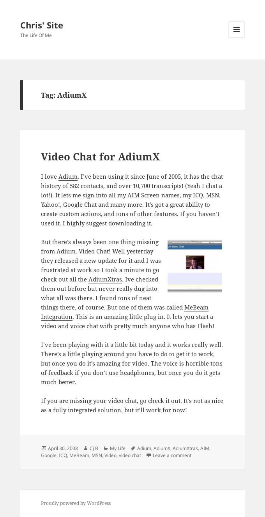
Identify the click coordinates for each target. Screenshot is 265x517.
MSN (97, 455)
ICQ (63, 455)
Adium (68, 176)
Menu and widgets (237, 37)
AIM (204, 448)
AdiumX (162, 448)
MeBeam (79, 455)
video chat (130, 455)
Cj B (94, 448)
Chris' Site (41, 25)
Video (110, 455)
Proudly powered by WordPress (76, 503)
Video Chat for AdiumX (100, 156)
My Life (117, 448)
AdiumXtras (105, 279)
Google (49, 455)
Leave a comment (172, 455)
